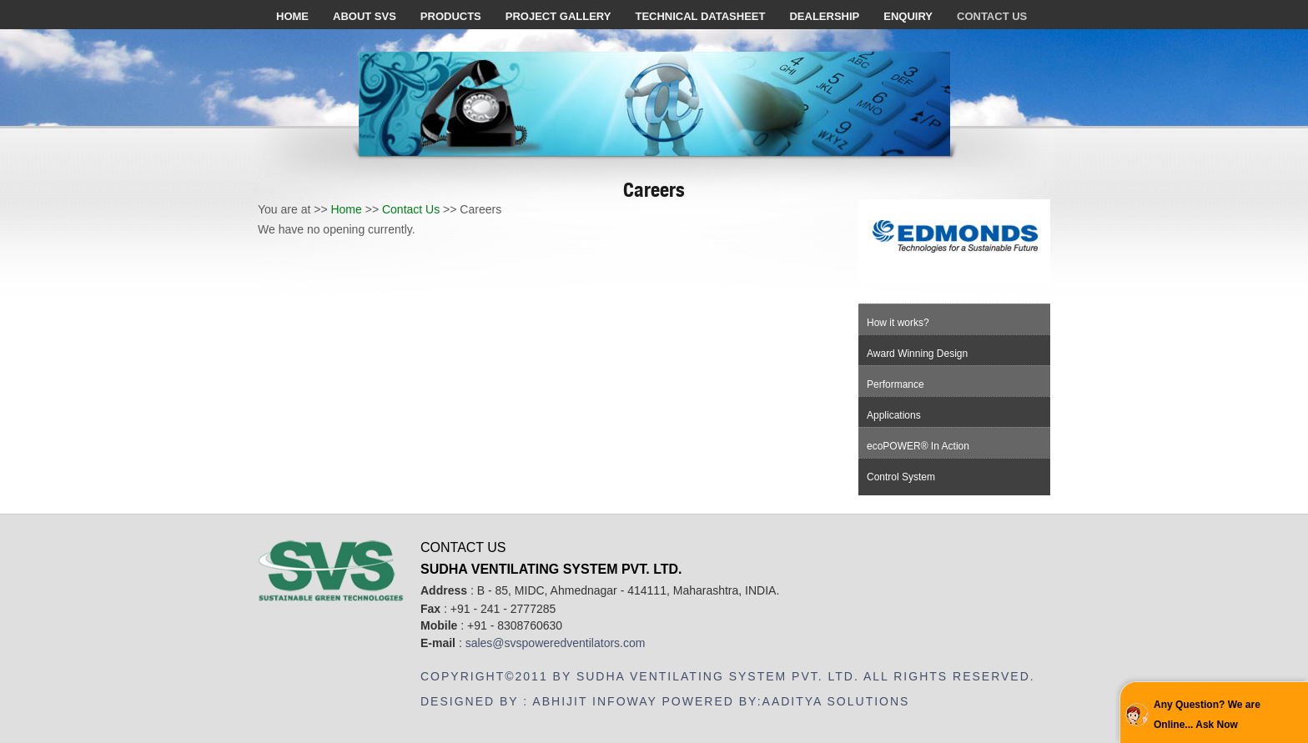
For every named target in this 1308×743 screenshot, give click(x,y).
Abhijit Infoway (594, 701)
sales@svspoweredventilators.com (555, 643)
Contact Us (411, 209)
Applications (894, 415)
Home (345, 209)
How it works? (898, 323)
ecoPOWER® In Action (918, 446)
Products (450, 16)
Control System (901, 477)
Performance (895, 384)
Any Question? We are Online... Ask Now (1207, 714)
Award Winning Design (917, 353)
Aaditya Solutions (836, 701)
